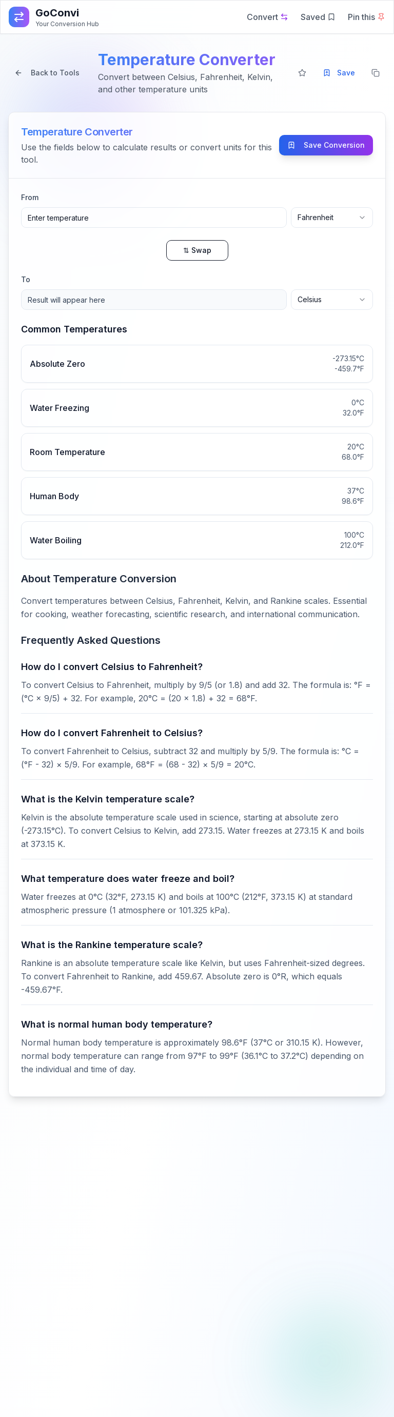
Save (339, 72)
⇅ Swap (197, 250)
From (29, 197)
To (25, 279)
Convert (267, 17)
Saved (318, 17)
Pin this (366, 17)
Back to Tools (47, 72)
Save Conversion (326, 145)
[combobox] (332, 217)
